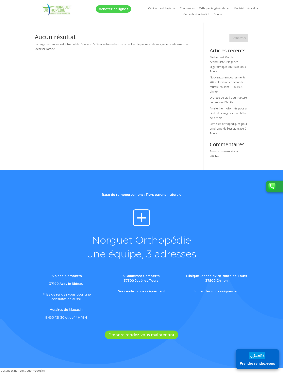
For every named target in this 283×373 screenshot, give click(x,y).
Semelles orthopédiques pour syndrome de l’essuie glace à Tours (228, 128)
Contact (219, 14)
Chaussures (187, 8)
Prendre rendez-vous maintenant (141, 334)
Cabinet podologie (160, 8)
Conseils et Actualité (196, 14)
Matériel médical (244, 8)
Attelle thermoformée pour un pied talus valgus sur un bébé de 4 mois (229, 113)
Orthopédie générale (212, 8)
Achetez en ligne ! (113, 9)
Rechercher (239, 38)
